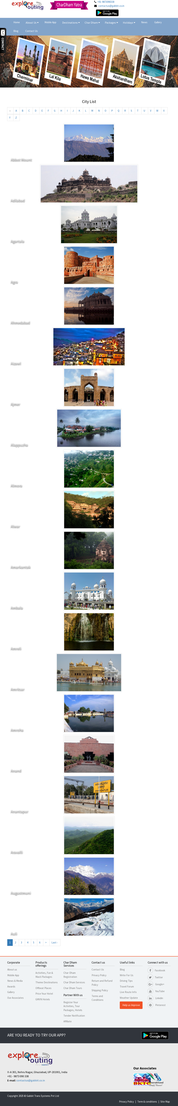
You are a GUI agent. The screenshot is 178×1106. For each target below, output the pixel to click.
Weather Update (129, 997)
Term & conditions (147, 1101)
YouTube (156, 991)
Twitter (155, 977)
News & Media (15, 980)
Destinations (71, 22)
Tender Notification (74, 1015)
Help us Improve (131, 1005)
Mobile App (50, 22)
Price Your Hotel (44, 993)
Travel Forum (127, 986)
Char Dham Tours (72, 988)
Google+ (156, 984)
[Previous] (10, 110)
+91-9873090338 (105, 1)
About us (12, 969)
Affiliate (67, 1021)
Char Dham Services (74, 982)
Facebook (156, 970)
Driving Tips (126, 980)
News (144, 22)
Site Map (165, 1101)
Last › (54, 942)
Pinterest (157, 1005)
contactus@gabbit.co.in (111, 5)
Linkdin (155, 998)
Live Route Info (128, 992)
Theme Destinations (46, 982)
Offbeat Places (43, 988)
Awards (11, 986)
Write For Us (126, 975)
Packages (110, 22)
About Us (32, 22)
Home (16, 22)
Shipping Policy (100, 990)
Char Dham (92, 22)
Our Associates (15, 997)
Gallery (158, 22)
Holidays (128, 22)
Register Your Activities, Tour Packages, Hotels (72, 1006)
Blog (15, 31)
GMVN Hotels (42, 999)
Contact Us (31, 31)
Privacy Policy (99, 975)
